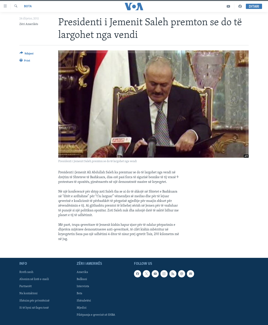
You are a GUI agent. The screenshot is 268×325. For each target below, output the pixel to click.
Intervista (83, 286)
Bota (28, 6)
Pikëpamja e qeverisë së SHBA (96, 314)
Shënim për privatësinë (34, 300)
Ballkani (82, 279)
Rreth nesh (26, 272)
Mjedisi (82, 307)
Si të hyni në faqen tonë (34, 307)
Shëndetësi (84, 300)
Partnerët (25, 286)
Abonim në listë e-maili (34, 279)
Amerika (82, 272)
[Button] (27, 54)
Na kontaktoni (28, 293)
